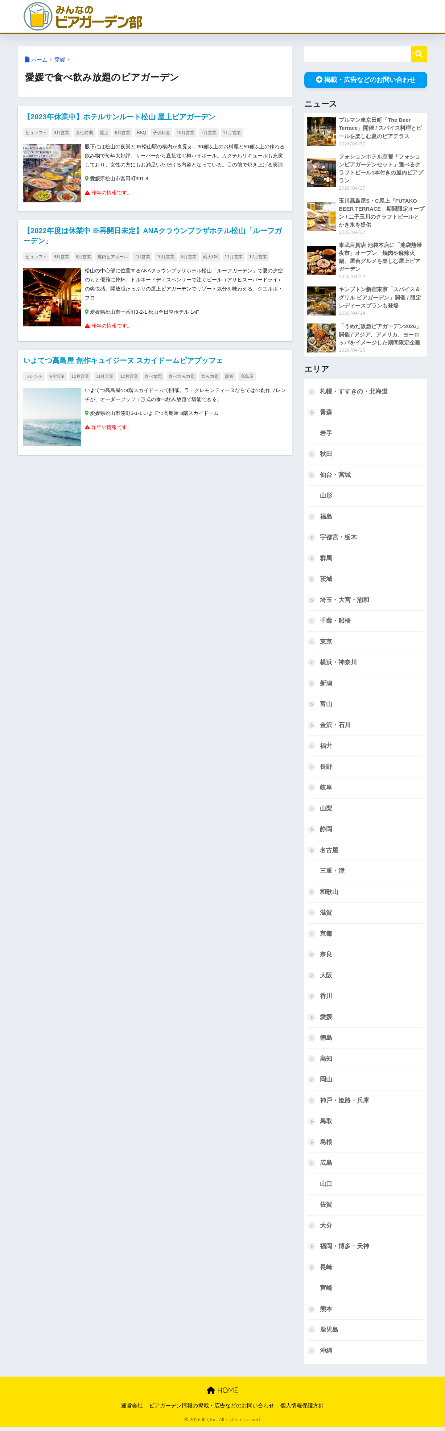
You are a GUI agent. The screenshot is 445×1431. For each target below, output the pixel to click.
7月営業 (209, 132)
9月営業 (61, 132)
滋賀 (326, 915)
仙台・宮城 (335, 475)
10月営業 (185, 132)
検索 (419, 54)
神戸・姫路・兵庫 (344, 1103)
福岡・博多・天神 (344, 1249)
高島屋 (247, 376)
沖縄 (326, 1354)
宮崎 (326, 1291)
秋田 (326, 454)
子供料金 (161, 132)
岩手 (326, 433)
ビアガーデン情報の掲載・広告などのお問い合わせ (211, 1410)
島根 (326, 1145)
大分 (326, 1228)
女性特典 (84, 132)
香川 (326, 998)
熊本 (326, 1312)
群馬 (326, 559)
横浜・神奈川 (338, 663)
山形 (326, 496)
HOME (222, 1394)
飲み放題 (210, 376)
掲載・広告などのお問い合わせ (366, 79)
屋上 (104, 132)
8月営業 (189, 256)
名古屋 (329, 852)
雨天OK (210, 256)
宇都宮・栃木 (338, 538)
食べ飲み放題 (182, 376)
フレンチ (34, 376)
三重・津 (332, 873)
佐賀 (326, 1208)
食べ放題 (153, 376)
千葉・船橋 (335, 622)
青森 (326, 412)
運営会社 (132, 1410)
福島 (326, 517)
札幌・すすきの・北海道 (354, 391)
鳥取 (326, 1124)
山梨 (326, 810)
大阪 (326, 977)
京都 (326, 936)
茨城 (326, 580)
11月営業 (232, 132)
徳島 (326, 1040)
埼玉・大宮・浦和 (344, 601)
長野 (326, 768)
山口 (326, 1187)
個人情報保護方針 (302, 1410)
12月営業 (258, 256)
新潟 (326, 684)
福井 (326, 747)
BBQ (141, 132)
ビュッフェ (36, 132)
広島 (326, 1166)
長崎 (326, 1270)
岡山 (326, 1082)
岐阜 (326, 789)
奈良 (326, 956)
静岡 (326, 831)
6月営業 (123, 132)
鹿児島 (329, 1333)
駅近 (229, 376)
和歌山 (329, 894)
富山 (326, 705)
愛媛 (59, 60)
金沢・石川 (335, 726)
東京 (326, 643)
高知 (326, 1061)
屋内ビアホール (113, 256)
